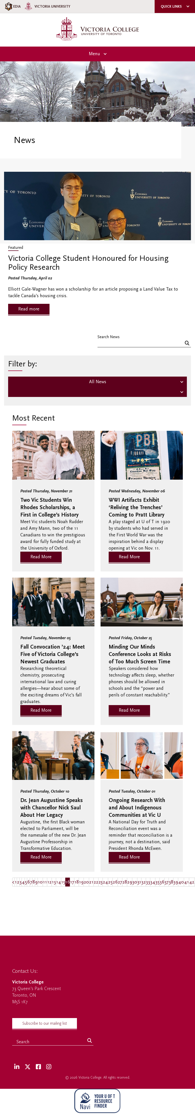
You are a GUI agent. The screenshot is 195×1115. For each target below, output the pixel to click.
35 (157, 882)
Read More (41, 557)
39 (175, 882)
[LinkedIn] (16, 1067)
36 (162, 882)
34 (152, 882)
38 (171, 882)
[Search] (187, 343)
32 (143, 882)
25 (110, 882)
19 (81, 882)
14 (58, 882)
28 (124, 882)
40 (181, 882)
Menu (94, 53)
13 (54, 882)
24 (105, 882)
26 (115, 882)
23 (101, 882)
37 (167, 882)
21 (91, 882)
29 (129, 882)
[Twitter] (27, 1067)
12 (49, 882)
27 (120, 882)
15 (63, 882)
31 (139, 882)
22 (96, 882)
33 (148, 882)
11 (45, 882)
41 (186, 882)
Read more (28, 309)
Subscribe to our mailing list (44, 1023)
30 (134, 882)
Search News (109, 336)
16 (67, 882)
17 (72, 882)
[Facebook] (38, 1067)
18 (76, 882)
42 (191, 882)
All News (97, 381)
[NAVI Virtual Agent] (97, 1102)
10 (40, 882)
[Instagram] (48, 1067)
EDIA (12, 6)
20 (86, 882)
